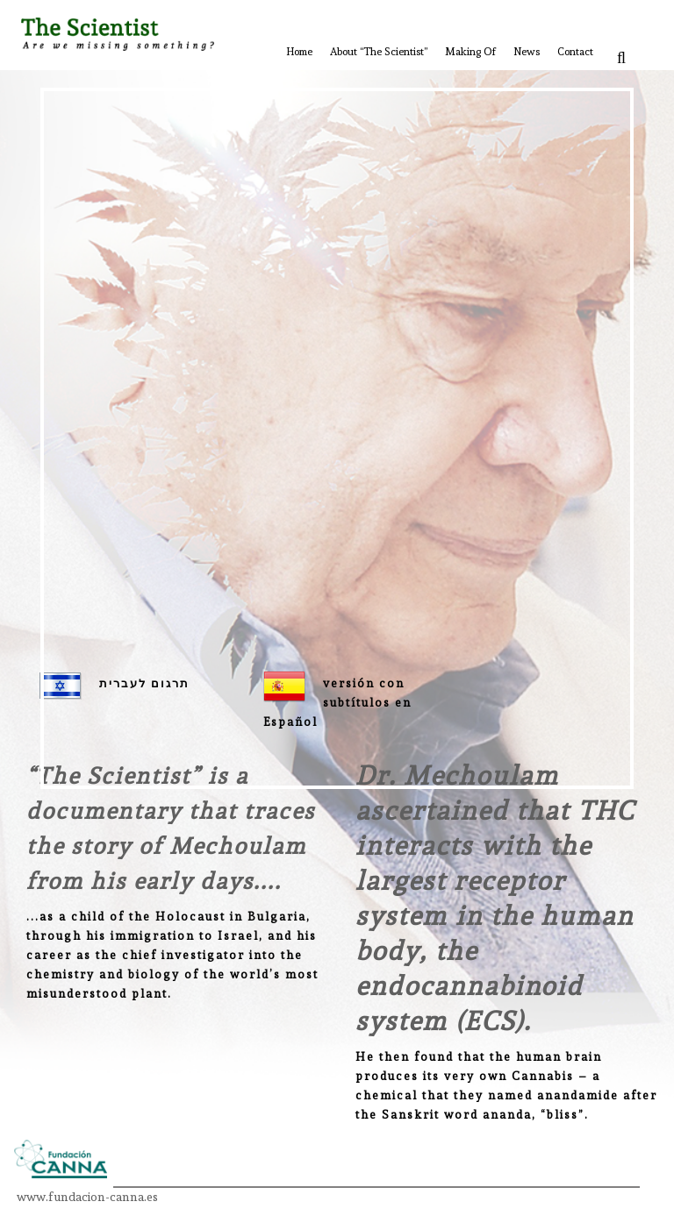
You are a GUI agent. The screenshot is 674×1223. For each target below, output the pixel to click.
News (526, 52)
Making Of (470, 52)
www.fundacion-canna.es (87, 1197)
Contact (575, 52)
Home (299, 52)
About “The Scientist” (378, 52)
